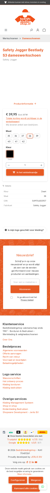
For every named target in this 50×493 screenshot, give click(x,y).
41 (16, 141)
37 (22, 136)
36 (16, 136)
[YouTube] (36, 462)
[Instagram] (30, 462)
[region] (25, 81)
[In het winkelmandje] (25, 172)
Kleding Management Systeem (18, 402)
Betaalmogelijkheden (13, 363)
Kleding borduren (11, 384)
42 (23, 141)
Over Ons (7, 339)
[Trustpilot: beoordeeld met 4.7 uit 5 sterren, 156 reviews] (25, 439)
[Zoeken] (31, 30)
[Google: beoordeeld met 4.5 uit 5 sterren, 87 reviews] (25, 442)
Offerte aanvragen (12, 353)
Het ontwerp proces (13, 381)
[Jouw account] (38, 30)
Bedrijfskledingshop (26, 450)
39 (37, 136)
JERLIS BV (36, 457)
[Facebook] (27, 462)
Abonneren (25, 289)
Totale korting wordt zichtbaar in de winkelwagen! (24, 120)
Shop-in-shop (10, 406)
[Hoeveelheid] (25, 165)
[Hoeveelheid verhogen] (41, 165)
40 (9, 141)
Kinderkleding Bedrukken (15, 409)
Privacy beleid (27, 300)
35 (9, 136)
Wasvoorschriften (12, 378)
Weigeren (36, 480)
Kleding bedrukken (12, 387)
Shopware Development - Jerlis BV (21, 412)
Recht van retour (11, 356)
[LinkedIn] (33, 462)
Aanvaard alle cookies (26, 488)
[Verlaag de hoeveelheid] (8, 165)
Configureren (18, 480)
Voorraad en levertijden (14, 360)
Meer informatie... (25, 474)
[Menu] (6, 30)
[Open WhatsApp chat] (43, 486)
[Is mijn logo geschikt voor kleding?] (24, 230)
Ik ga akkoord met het (27, 298)
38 (30, 136)
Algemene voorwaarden (15, 350)
